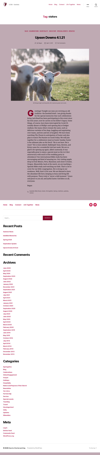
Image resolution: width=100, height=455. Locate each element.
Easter (44, 193)
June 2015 (7, 335)
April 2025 (7, 273)
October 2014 (8, 341)
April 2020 (7, 324)
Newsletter (7, 391)
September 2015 (9, 332)
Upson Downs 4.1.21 (50, 40)
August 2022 (8, 281)
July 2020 (7, 316)
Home (50, 5)
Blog (55, 5)
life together (50, 193)
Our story (53, 33)
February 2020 (9, 330)
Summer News (9, 234)
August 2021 (8, 295)
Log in (5, 430)
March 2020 (7, 327)
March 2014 (7, 349)
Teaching (6, 404)
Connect (61, 5)
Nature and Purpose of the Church (16, 388)
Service (6, 399)
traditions (61, 193)
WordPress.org (9, 438)
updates (67, 193)
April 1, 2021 (49, 46)
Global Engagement (10, 377)
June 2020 (7, 319)
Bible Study (38, 193)
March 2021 (7, 303)
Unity (5, 412)
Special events (64, 33)
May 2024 (7, 276)
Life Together (70, 5)
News (79, 5)
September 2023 (9, 279)
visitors (32, 195)
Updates (74, 33)
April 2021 (7, 300)
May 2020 (7, 322)
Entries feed (8, 433)
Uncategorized (9, 410)
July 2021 (7, 297)
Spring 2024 (8, 242)
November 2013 (9, 357)
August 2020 (8, 314)
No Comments (62, 46)
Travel (5, 407)
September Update (10, 246)
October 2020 (8, 308)
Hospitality (44, 33)
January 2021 (8, 306)
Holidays (6, 383)
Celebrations (33, 33)
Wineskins (7, 418)
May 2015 (7, 338)
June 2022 (7, 284)
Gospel (6, 380)
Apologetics (8, 369)
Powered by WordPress (36, 450)
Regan (40, 46)
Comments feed (9, 436)
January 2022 (8, 287)
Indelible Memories (10, 238)
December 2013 (9, 354)
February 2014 (9, 351)
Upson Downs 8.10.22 (11, 250)
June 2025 (7, 271)
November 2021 (9, 289)
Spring (56, 193)
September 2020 (9, 311)
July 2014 (7, 343)
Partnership (7, 396)
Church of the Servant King (18, 450)
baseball (32, 193)
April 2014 (7, 346)
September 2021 (9, 292)
